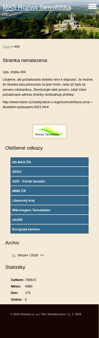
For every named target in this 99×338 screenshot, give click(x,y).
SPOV (17, 172)
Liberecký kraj (23, 200)
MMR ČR (19, 191)
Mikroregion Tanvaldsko (31, 210)
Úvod (6, 46)
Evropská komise (26, 229)
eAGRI (17, 220)
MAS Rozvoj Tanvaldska (37, 7)
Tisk (43, 314)
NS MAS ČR (21, 162)
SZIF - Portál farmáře (28, 181)
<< (14, 255)
